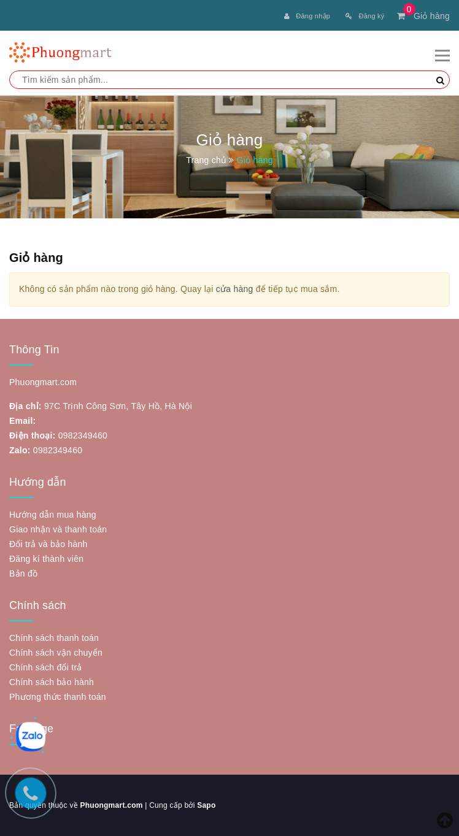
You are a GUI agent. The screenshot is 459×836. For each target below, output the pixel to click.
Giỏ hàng (423, 16)
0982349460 (82, 435)
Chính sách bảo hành (51, 682)
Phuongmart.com (111, 805)
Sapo (206, 805)
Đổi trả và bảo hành (48, 544)
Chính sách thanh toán (54, 638)
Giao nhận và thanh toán (58, 529)
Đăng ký (364, 16)
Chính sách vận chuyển (55, 653)
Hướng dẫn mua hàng (52, 515)
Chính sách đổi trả (45, 667)
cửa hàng (234, 289)
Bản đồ (23, 573)
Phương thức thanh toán (57, 697)
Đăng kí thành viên (46, 559)
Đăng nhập (307, 16)
